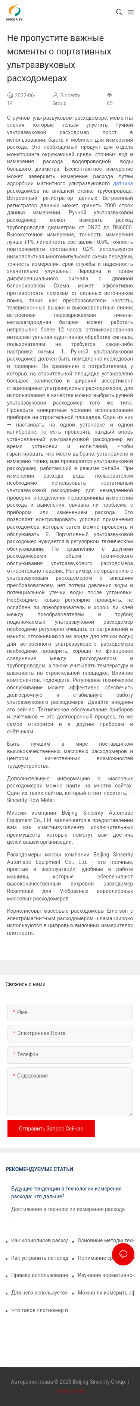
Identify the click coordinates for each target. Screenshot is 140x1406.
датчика (123, 183)
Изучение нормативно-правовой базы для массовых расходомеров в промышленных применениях (106, 1275)
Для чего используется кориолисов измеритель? (39, 1293)
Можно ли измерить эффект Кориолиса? (106, 1293)
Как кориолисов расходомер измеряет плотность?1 (39, 1240)
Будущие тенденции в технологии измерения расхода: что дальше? (66, 1192)
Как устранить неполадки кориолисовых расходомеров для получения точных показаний (39, 1258)
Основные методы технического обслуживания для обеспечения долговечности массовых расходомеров (106, 1240)
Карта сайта (70, 1391)
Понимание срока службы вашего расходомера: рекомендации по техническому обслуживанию (106, 1258)
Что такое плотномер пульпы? (39, 1310)
